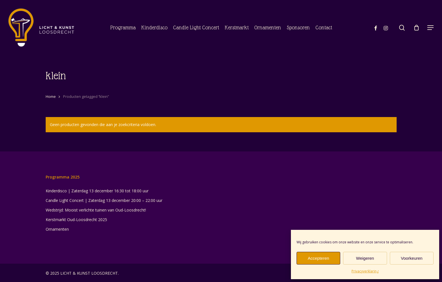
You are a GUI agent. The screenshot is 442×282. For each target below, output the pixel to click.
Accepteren (318, 258)
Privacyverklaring (365, 271)
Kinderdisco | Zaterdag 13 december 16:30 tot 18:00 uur (97, 190)
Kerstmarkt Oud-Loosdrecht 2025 (76, 219)
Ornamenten (57, 229)
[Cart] (416, 28)
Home (51, 96)
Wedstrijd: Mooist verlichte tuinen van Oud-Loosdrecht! (96, 210)
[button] (430, 28)
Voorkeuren (412, 258)
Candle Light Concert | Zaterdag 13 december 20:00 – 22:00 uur (104, 200)
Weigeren (365, 258)
